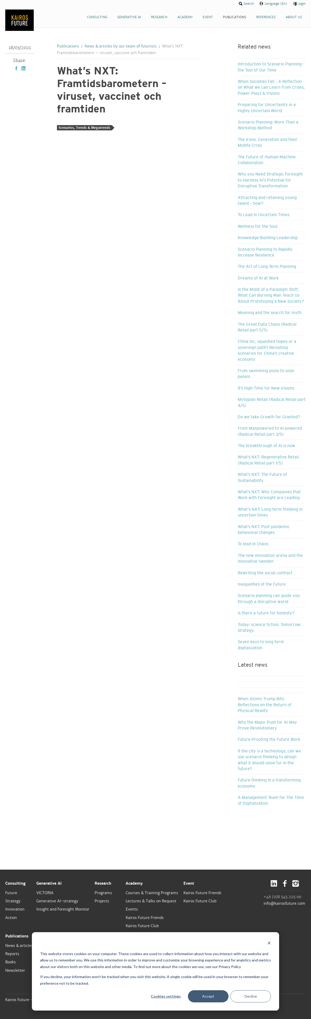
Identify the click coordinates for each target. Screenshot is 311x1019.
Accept (208, 996)
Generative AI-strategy (57, 901)
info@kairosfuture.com (284, 903)
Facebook (16, 68)
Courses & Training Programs (152, 892)
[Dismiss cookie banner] (269, 943)
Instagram (295, 883)
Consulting (15, 883)
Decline (251, 996)
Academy (134, 883)
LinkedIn (23, 68)
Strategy (13, 901)
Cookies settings (166, 996)
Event (188, 883)
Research (103, 883)
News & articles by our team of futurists (121, 46)
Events (132, 909)
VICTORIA (45, 892)
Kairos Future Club (142, 925)
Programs (103, 892)
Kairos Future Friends (145, 917)
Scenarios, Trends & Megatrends (84, 128)
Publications (68, 46)
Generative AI (49, 883)
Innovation (15, 909)
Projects (102, 901)
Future (11, 892)
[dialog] (155, 971)
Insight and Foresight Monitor (62, 909)
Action (11, 917)
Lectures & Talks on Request (151, 901)
